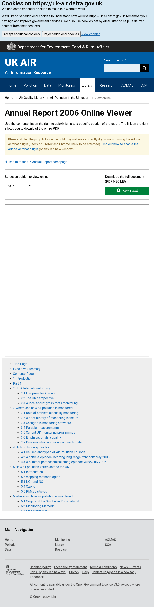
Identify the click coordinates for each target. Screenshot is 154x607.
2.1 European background (38, 393)
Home (11, 85)
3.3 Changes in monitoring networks (46, 423)
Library (87, 85)
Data (47, 85)
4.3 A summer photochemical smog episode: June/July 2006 (63, 462)
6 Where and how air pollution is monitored (43, 496)
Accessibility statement (70, 567)
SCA (144, 85)
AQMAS (127, 85)
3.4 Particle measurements (40, 428)
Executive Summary (27, 369)
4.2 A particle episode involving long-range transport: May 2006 (65, 457)
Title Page (20, 364)
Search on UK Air (116, 60)
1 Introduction (22, 378)
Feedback (37, 577)
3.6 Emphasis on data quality (41, 437)
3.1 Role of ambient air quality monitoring (49, 413)
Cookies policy (40, 567)
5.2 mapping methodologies (40, 477)
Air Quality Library (31, 98)
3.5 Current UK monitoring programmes (48, 432)
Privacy (74, 572)
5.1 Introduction (32, 472)
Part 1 (17, 383)
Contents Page (23, 374)
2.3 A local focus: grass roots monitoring (49, 403)
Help (85, 572)
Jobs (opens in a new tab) (48, 572)
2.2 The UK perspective (37, 398)
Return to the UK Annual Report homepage (36, 162)
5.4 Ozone (28, 486)
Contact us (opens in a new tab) (114, 572)
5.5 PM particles (34, 491)
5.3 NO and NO (33, 482)
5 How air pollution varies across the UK (41, 467)
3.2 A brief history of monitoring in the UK (50, 418)
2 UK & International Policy (31, 388)
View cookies (90, 34)
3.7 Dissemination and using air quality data (51, 442)
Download (127, 190)
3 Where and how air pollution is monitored (43, 408)
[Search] (144, 68)
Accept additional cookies (21, 34)
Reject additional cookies (61, 34)
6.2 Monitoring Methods (38, 506)
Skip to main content (2, 43)
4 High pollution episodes (31, 447)
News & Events (130, 567)
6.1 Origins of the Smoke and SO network (50, 501)
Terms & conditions (103, 567)
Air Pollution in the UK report (69, 98)
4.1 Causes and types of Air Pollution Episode (53, 452)
